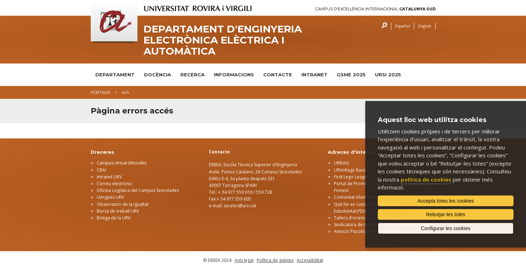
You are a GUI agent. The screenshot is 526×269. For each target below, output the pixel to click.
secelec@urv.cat (240, 206)
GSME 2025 (351, 74)
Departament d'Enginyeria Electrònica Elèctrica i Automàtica (223, 40)
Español (402, 26)
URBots (341, 163)
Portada (100, 92)
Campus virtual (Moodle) (121, 163)
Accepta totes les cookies (445, 201)
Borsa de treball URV (118, 211)
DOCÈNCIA (157, 74)
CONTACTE (277, 74)
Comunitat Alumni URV (356, 197)
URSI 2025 (388, 74)
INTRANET (314, 74)
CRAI (101, 170)
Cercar (382, 26)
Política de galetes (275, 260)
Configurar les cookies (446, 228)
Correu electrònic (114, 184)
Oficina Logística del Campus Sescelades (138, 190)
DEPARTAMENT (115, 74)
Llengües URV (110, 197)
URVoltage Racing (351, 170)
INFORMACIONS (234, 74)
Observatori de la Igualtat (123, 204)
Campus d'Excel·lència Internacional (375, 9)
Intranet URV (109, 177)
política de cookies (426, 179)
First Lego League (351, 177)
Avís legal (244, 260)
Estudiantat (345, 211)
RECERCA (192, 74)
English (424, 26)
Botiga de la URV (113, 218)
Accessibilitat (310, 260)
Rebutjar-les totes (445, 214)
